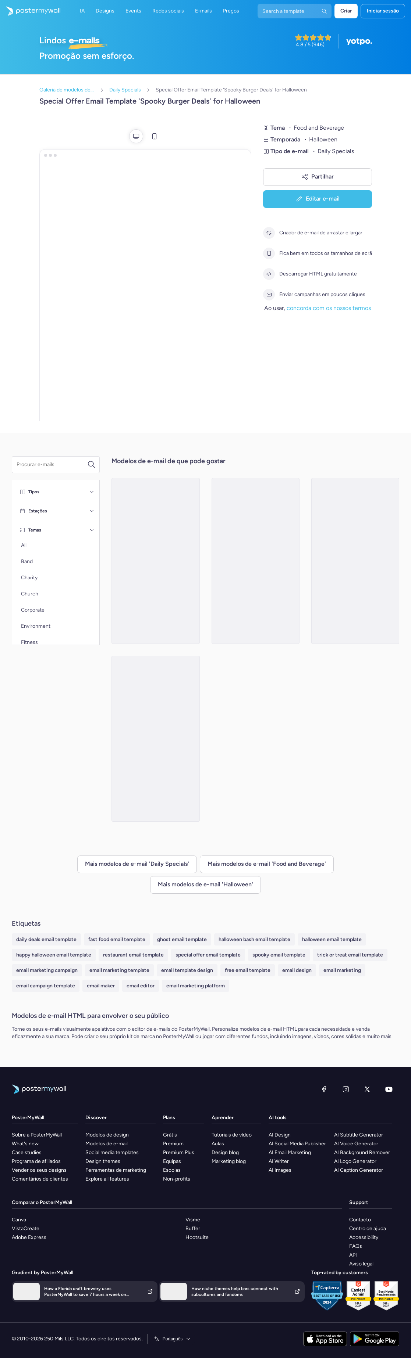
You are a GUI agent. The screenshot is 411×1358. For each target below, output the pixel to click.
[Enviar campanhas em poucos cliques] (269, 294)
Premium (173, 1144)
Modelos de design (107, 1135)
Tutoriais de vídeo (232, 1135)
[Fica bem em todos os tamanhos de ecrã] (269, 253)
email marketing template (119, 970)
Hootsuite (197, 1237)
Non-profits (176, 1179)
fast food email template (116, 939)
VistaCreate (25, 1228)
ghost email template (182, 939)
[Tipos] (92, 492)
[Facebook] (324, 1089)
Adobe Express (29, 1237)
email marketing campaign (47, 970)
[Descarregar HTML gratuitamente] (269, 274)
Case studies (27, 1152)
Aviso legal (361, 1264)
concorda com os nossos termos (329, 308)
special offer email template (208, 955)
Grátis (170, 1135)
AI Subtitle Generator (358, 1135)
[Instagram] (346, 1089)
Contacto (360, 1220)
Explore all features (107, 1179)
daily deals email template (46, 939)
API (353, 1255)
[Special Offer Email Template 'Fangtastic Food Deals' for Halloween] (155, 739)
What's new (25, 1144)
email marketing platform (195, 986)
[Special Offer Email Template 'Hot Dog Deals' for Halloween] (256, 561)
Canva (19, 1220)
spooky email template (278, 955)
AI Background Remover (362, 1152)
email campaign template (45, 986)
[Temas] (92, 530)
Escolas (172, 1170)
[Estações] (92, 511)
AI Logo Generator (355, 1161)
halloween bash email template (254, 939)
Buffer (192, 1228)
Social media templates (112, 1152)
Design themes (102, 1161)
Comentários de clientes (40, 1179)
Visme (192, 1220)
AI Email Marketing (290, 1152)
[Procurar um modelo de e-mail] (52, 464)
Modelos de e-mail (106, 1144)
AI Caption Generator (358, 1170)
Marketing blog (229, 1161)
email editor (141, 986)
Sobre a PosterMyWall (37, 1135)
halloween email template (332, 939)
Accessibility (363, 1237)
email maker (101, 986)
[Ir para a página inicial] (30, 11)
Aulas (218, 1144)
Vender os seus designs (39, 1170)
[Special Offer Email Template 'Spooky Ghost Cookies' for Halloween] (355, 561)
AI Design (280, 1135)
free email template (247, 970)
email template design (187, 970)
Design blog (225, 1152)
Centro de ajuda (367, 1228)
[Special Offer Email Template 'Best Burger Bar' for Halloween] (155, 561)
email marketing (342, 970)
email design (297, 970)
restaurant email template (133, 955)
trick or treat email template (350, 955)
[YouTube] (389, 1089)
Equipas (172, 1161)
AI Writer (279, 1161)
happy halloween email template (53, 955)
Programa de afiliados (36, 1161)
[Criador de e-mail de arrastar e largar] (269, 233)
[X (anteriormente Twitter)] (367, 1089)
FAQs (355, 1246)
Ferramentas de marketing (115, 1170)
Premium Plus (178, 1152)
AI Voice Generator (356, 1144)
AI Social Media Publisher (297, 1144)
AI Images (280, 1170)
